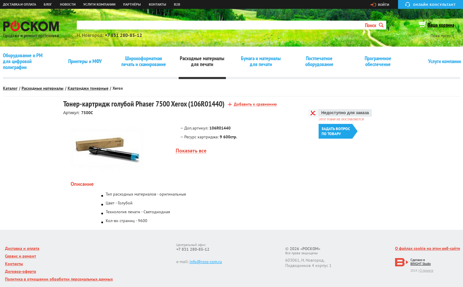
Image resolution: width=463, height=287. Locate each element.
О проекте (426, 270)
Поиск (374, 25)
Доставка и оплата (19, 4)
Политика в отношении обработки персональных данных (59, 279)
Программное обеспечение (378, 61)
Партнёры (132, 4)
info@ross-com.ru (206, 261)
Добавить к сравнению (255, 104)
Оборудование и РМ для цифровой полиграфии (23, 61)
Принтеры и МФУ (85, 61)
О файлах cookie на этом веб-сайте (427, 248)
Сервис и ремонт (20, 256)
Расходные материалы (42, 88)
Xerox (118, 88)
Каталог (10, 88)
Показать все (191, 151)
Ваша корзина (441, 25)
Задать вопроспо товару (336, 131)
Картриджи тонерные (88, 88)
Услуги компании (99, 4)
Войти (383, 4)
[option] (106, 148)
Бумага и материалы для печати (261, 61)
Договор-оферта (20, 271)
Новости (68, 4)
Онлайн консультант (434, 4)
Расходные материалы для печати (202, 61)
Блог (48, 4)
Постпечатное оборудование (319, 61)
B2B (177, 4)
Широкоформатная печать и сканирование (143, 61)
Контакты (157, 4)
